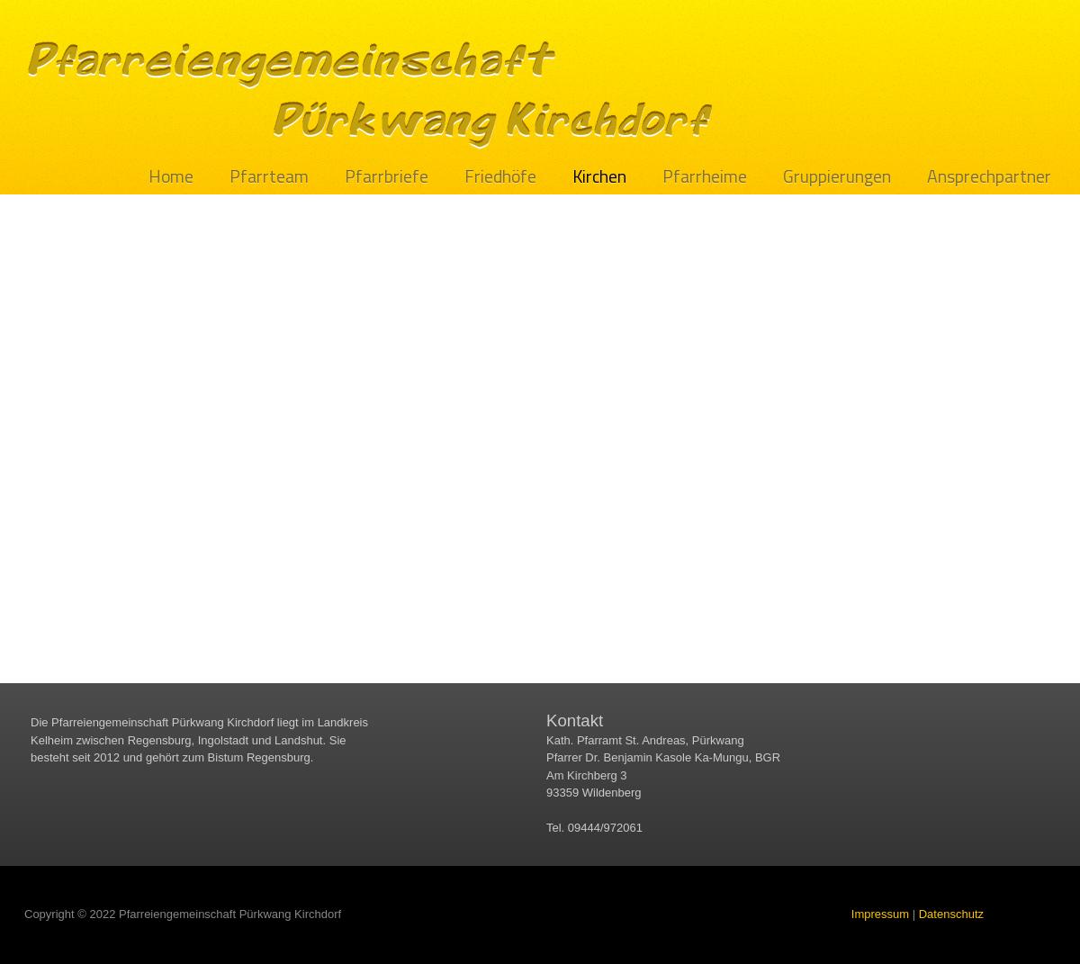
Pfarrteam (269, 177)
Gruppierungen (837, 177)
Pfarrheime (704, 177)
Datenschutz (951, 914)
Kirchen (599, 177)
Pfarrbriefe (386, 177)
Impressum (880, 914)
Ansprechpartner (989, 177)
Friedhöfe (500, 177)
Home (171, 177)
